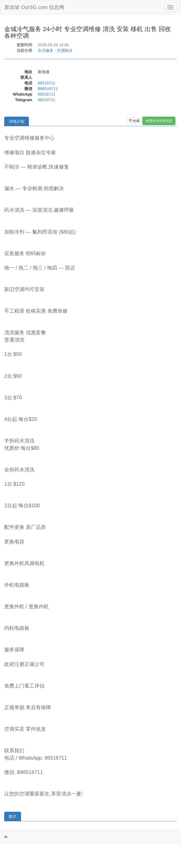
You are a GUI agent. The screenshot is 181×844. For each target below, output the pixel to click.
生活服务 (46, 50)
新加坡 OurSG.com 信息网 (34, 7)
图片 (13, 816)
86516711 (46, 83)
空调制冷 (65, 50)
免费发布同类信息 (158, 121)
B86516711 (48, 88)
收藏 (134, 121)
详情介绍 (16, 121)
